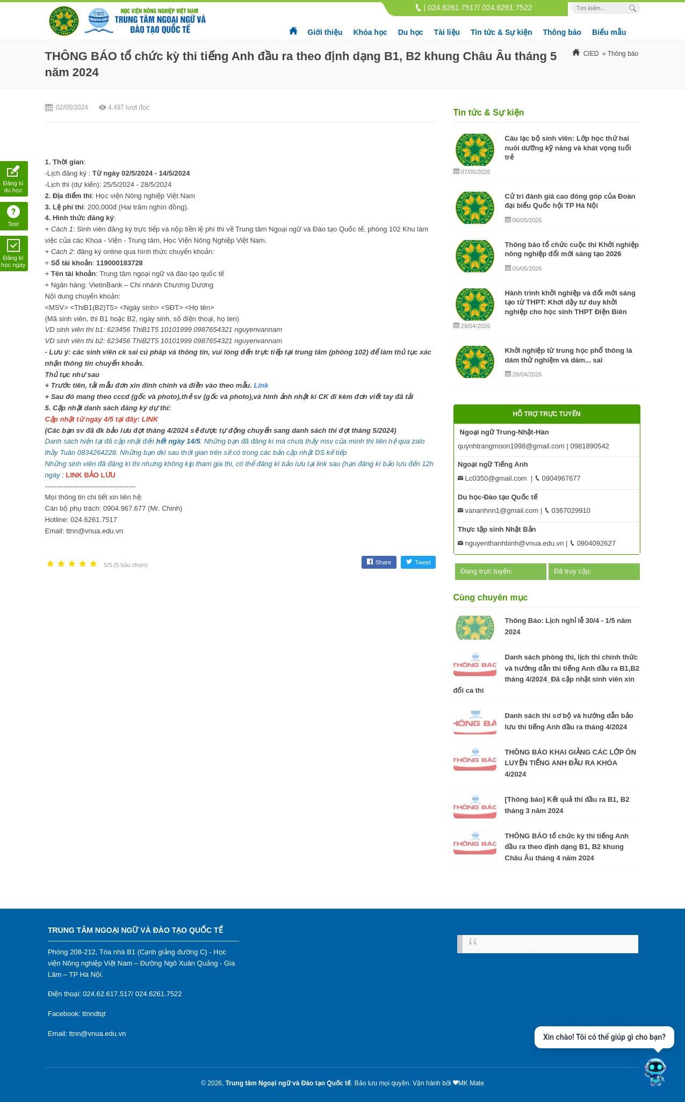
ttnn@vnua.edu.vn (97, 1034)
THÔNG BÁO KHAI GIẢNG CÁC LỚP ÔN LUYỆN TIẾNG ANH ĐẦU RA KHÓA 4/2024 (571, 763)
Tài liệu (447, 32)
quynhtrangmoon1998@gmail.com (511, 446)
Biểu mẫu (609, 32)
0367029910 (567, 510)
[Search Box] (634, 8)
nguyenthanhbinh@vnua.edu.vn (511, 543)
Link (261, 385)
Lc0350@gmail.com (492, 478)
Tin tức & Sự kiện (501, 32)
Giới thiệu (324, 32)
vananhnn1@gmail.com (498, 510)
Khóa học (370, 32)
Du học (410, 32)
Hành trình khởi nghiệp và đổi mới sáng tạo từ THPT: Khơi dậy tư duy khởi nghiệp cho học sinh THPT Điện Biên (570, 302)
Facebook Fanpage (515, 944)
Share (379, 562)
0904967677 (558, 478)
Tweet (418, 562)
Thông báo (562, 32)
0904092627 (592, 543)
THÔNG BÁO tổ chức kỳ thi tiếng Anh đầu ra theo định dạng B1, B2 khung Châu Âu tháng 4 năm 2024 (567, 847)
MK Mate (471, 1083)
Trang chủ (294, 27)
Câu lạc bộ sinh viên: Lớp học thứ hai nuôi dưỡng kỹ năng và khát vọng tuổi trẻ (568, 147)
